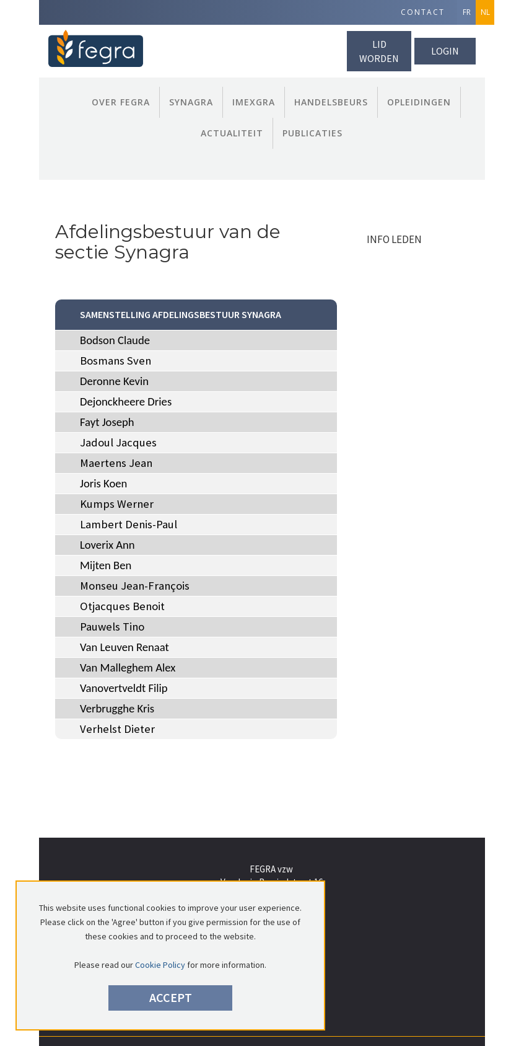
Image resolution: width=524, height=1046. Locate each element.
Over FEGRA (121, 102)
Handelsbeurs (331, 102)
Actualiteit (232, 133)
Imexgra (253, 102)
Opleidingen (419, 102)
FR (467, 12)
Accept (170, 997)
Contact (423, 12)
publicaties (312, 133)
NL (485, 12)
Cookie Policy (160, 964)
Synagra (191, 102)
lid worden (379, 51)
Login (445, 51)
